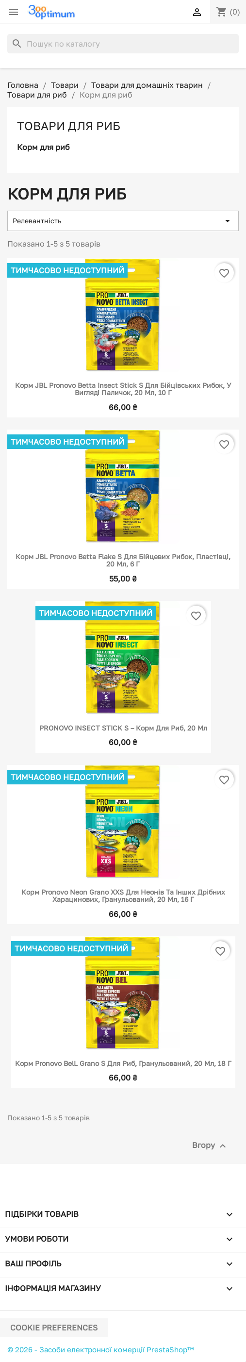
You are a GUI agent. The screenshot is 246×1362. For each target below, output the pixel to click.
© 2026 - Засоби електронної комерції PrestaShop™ (100, 1349)
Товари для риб (68, 125)
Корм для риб (43, 147)
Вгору (210, 1146)
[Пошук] (123, 43)
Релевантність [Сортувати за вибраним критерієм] (123, 221)
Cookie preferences (54, 1327)
